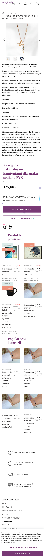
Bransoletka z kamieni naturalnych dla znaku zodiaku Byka (29, 310)
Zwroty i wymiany (10, 528)
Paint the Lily (7, 182)
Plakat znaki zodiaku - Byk (7, 272)
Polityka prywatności (12, 511)
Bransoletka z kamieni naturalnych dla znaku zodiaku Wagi (29, 379)
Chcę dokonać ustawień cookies (22, 548)
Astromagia (6, 266)
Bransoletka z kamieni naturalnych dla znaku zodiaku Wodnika (29, 425)
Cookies (5, 514)
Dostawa (6, 525)
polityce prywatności (9, 542)
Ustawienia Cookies (10, 518)
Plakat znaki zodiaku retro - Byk (29, 272)
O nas (4, 503)
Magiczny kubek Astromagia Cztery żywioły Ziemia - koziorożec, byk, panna (7, 317)
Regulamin (7, 507)
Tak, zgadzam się (22, 554)
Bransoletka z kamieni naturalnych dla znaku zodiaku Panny (7, 379)
